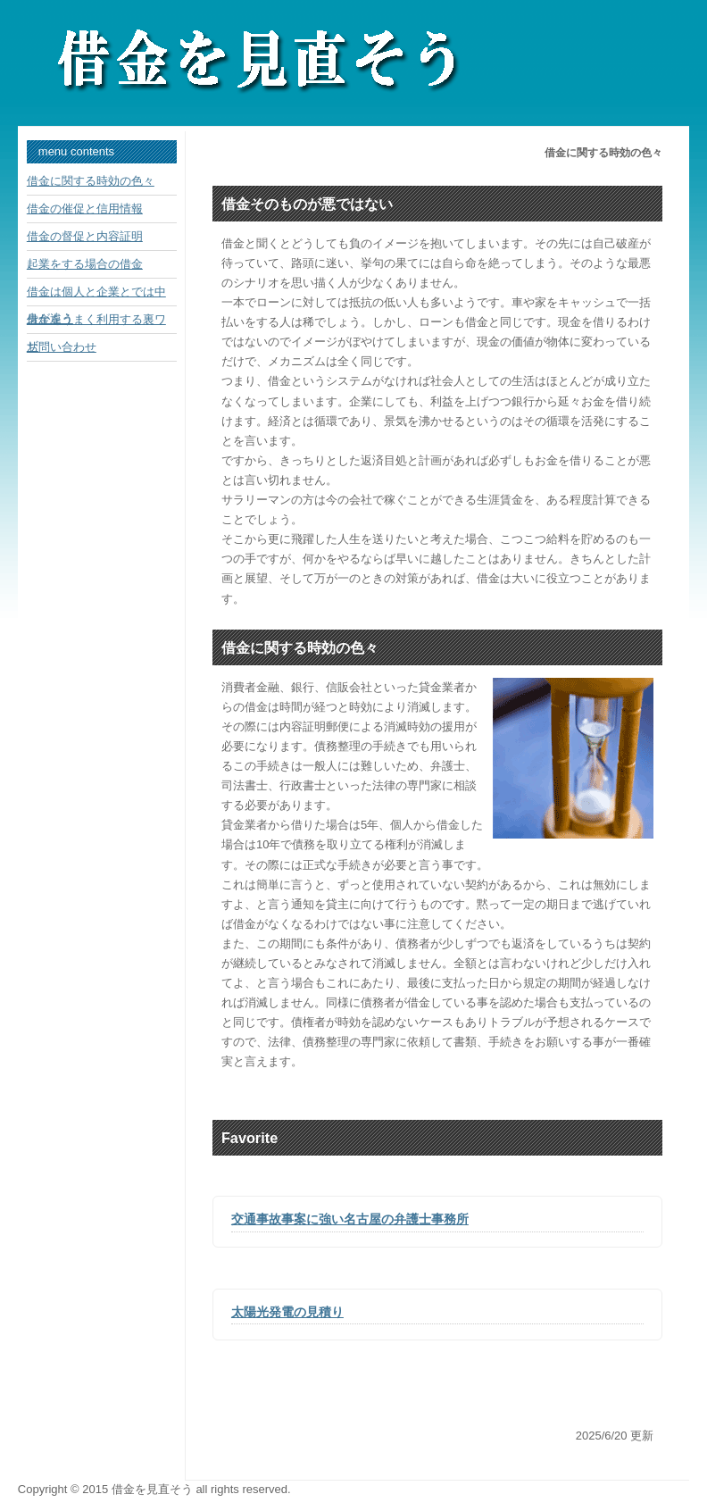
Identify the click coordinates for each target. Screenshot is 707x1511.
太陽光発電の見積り (287, 1312)
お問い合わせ (61, 347)
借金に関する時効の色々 (90, 181)
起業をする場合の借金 (85, 264)
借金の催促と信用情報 (85, 208)
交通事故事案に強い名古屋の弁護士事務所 (350, 1219)
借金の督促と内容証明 (85, 236)
